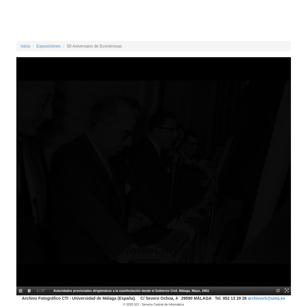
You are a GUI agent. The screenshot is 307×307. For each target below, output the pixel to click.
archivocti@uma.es (266, 298)
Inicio (25, 46)
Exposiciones (49, 46)
